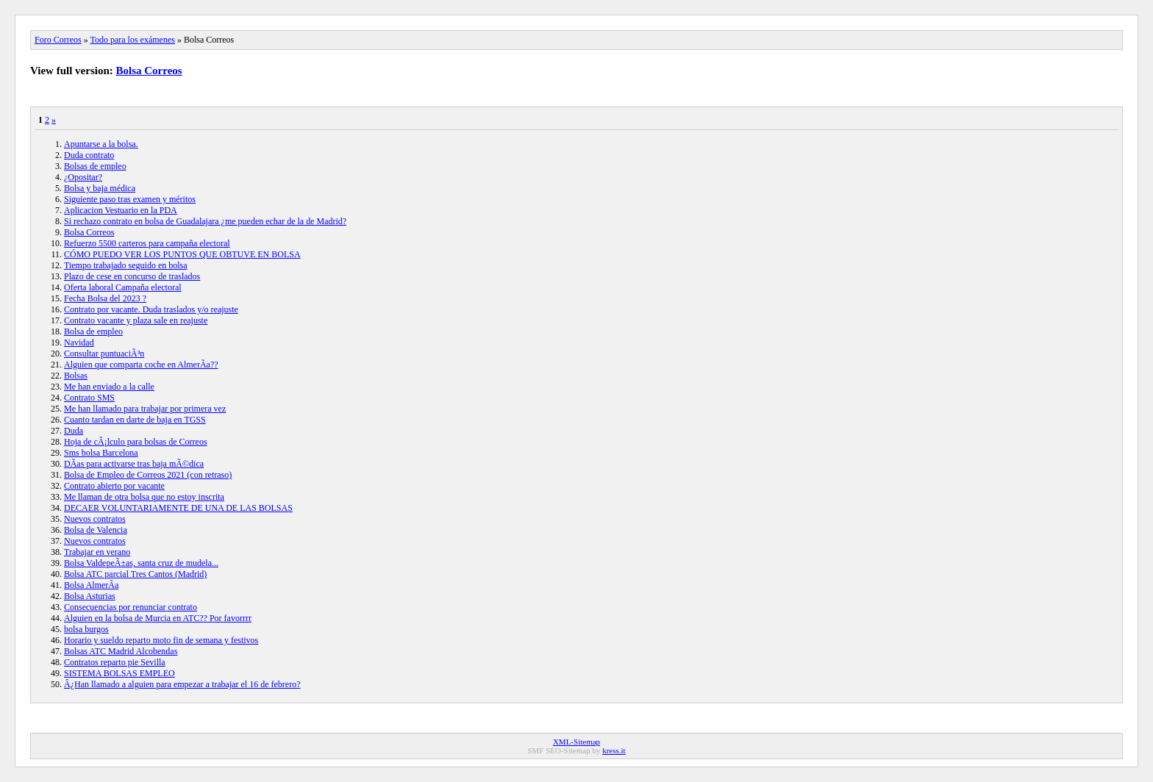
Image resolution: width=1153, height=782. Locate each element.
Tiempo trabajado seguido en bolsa (126, 265)
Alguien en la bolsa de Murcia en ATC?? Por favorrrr (157, 618)
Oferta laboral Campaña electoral (123, 287)
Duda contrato (89, 155)
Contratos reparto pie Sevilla (114, 662)
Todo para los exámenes (132, 40)
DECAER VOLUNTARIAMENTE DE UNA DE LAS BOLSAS (178, 508)
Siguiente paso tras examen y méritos (130, 199)
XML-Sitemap (576, 741)
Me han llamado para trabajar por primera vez (145, 408)
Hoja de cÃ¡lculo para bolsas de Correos (135, 442)
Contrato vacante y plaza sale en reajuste (135, 320)
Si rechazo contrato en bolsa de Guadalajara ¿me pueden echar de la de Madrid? (205, 221)
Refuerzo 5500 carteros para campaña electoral (147, 243)
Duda (73, 431)
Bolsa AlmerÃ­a (91, 585)
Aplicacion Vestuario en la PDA (120, 210)
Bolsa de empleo (93, 331)
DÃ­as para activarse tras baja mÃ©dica (134, 464)
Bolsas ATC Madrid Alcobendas (120, 651)
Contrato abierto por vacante (114, 486)
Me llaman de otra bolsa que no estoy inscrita (144, 497)
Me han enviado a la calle (109, 386)
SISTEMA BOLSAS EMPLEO (119, 673)
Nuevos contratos (95, 519)
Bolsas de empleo (95, 166)
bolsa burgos (86, 629)
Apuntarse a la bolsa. (101, 144)
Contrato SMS (89, 397)
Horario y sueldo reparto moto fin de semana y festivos (161, 640)
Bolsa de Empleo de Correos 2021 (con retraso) (148, 475)
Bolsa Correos (149, 70)
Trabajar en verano (97, 552)
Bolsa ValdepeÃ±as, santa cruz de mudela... (141, 563)
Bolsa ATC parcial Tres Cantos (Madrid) (135, 574)
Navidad (79, 342)
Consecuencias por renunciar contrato (130, 607)
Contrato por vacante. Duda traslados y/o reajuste (151, 309)
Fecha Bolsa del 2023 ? (105, 298)
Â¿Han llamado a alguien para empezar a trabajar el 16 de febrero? (182, 684)
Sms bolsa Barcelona (101, 453)
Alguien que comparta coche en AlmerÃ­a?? (141, 364)
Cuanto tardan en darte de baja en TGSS (135, 420)
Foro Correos (58, 40)
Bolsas (76, 375)
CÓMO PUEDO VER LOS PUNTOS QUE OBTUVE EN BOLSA (182, 254)
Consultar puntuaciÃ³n (104, 353)
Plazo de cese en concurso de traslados (132, 276)
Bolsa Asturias (89, 596)
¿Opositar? (83, 177)
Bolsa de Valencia (95, 530)
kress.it (613, 750)
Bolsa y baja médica (99, 188)
